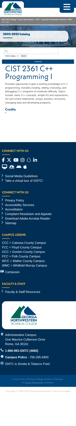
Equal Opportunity (34, 382)
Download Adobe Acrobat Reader (27, 218)
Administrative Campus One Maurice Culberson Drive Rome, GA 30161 (25, 339)
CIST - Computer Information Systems (51, 19)
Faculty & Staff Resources (22, 292)
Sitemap (10, 223)
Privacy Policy (14, 200)
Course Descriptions (26, 19)
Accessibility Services (19, 205)
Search (23, 56)
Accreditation (14, 209)
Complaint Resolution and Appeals (28, 214)
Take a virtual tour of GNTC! (24, 180)
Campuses (12, 272)
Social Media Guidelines (21, 176)
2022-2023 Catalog (8, 19)
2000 (70, 19)
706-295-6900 (39, 357)
